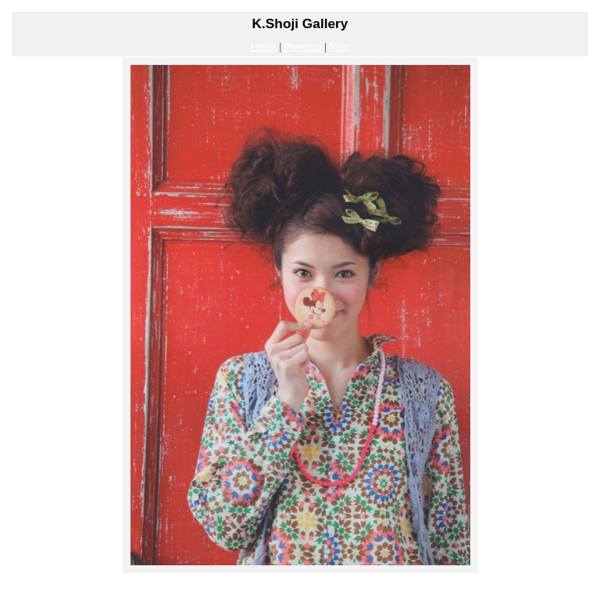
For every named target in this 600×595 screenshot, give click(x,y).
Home (264, 46)
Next (339, 46)
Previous (303, 46)
